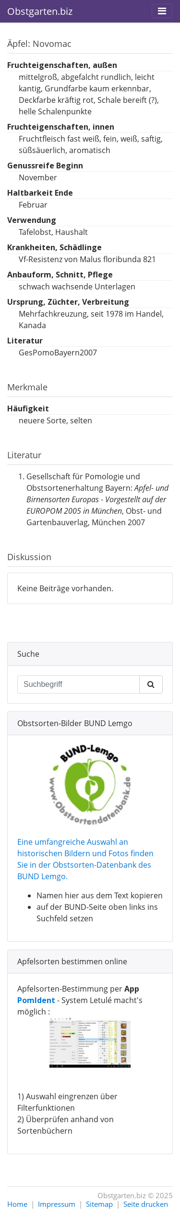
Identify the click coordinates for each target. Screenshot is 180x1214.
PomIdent (36, 1000)
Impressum (56, 1204)
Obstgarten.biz (39, 11)
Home (17, 1204)
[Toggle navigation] (162, 11)
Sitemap (99, 1204)
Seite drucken (145, 1204)
